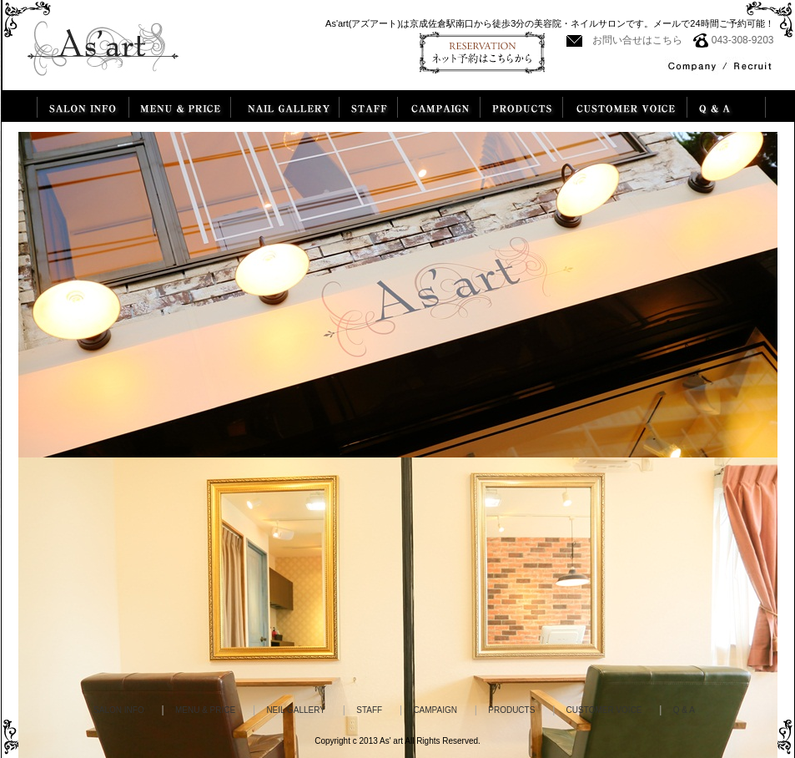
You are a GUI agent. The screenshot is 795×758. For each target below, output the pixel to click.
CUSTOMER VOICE (604, 710)
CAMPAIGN (435, 710)
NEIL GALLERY (295, 710)
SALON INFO (118, 710)
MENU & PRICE (205, 710)
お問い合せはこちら (637, 40)
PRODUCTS (511, 710)
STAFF (369, 710)
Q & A (684, 710)
